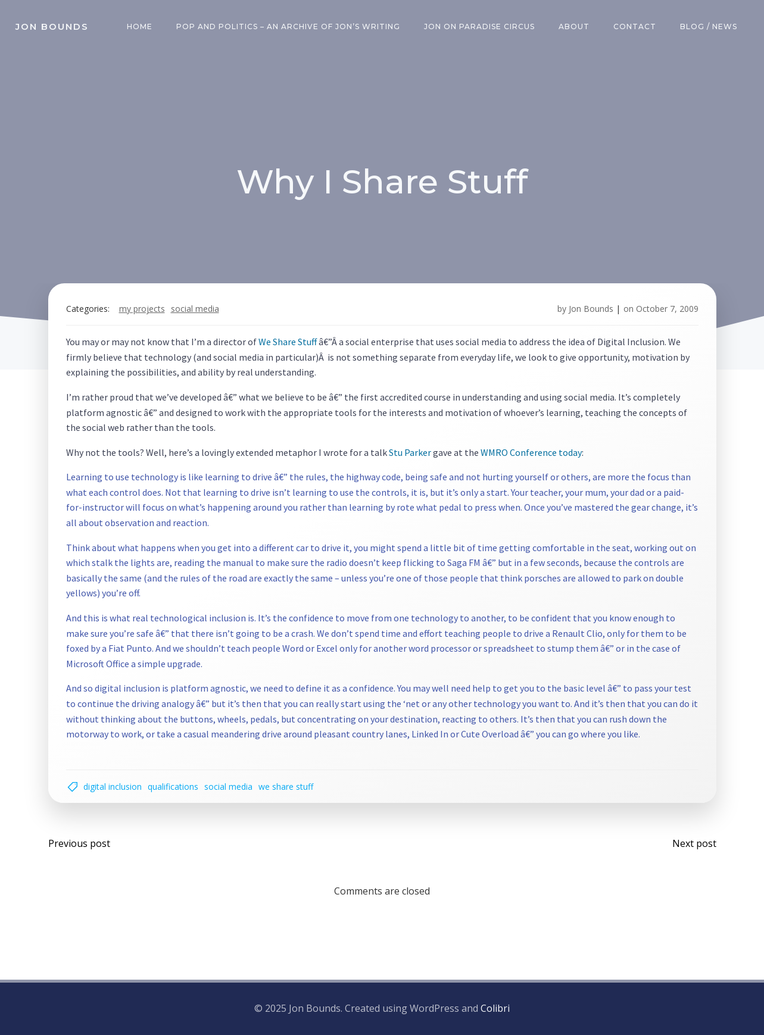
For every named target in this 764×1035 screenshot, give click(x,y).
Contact (634, 26)
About (574, 26)
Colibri (495, 1008)
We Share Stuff (287, 342)
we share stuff (285, 786)
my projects (142, 308)
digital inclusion (112, 786)
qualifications (173, 786)
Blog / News (708, 26)
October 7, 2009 (667, 308)
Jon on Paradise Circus (479, 26)
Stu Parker (410, 452)
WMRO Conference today (531, 452)
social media (195, 308)
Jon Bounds (591, 308)
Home (139, 26)
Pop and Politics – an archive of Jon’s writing (288, 26)
